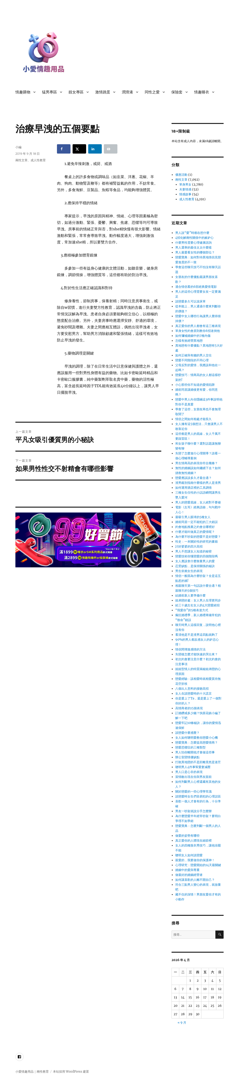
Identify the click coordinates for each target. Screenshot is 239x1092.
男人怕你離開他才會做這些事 (195, 752)
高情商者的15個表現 (189, 708)
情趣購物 (22, 92)
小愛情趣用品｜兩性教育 (32, 1072)
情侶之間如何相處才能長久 (193, 419)
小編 (18, 147)
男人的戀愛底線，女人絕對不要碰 (198, 502)
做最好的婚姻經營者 (189, 875)
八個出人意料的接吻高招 (192, 689)
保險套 (177, 92)
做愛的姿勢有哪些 (187, 836)
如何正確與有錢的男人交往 (193, 355)
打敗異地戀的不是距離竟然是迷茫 (198, 762)
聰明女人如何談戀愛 (189, 855)
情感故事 (185, 194)
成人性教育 (38, 160)
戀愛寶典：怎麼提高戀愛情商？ (196, 742)
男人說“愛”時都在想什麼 (192, 233)
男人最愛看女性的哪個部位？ (195, 252)
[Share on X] (79, 149)
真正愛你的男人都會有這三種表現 (198, 326)
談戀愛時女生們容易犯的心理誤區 (198, 796)
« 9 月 (182, 1023)
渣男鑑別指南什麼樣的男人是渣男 (198, 483)
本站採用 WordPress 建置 (71, 1072)
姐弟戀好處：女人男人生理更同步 (198, 600)
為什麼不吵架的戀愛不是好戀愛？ (198, 537)
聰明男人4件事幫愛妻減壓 (193, 767)
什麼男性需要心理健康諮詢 (193, 243)
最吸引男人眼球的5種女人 (193, 517)
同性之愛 (152, 92)
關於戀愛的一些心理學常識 (193, 792)
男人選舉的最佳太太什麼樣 (193, 247)
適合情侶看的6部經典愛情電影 (196, 287)
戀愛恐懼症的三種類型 (190, 747)
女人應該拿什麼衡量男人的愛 (195, 561)
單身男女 (185, 184)
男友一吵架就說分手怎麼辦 (193, 811)
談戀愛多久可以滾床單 (190, 301)
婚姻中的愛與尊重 (187, 870)
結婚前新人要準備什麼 (190, 595)
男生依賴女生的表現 (189, 571)
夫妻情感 (185, 189)
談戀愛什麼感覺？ (187, 733)
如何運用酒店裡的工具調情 (193, 488)
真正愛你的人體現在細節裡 (193, 841)
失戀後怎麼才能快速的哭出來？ (196, 654)
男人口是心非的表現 (189, 772)
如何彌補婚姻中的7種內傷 (193, 336)
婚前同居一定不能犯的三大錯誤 (196, 522)
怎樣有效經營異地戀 (189, 341)
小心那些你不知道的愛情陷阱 (195, 385)
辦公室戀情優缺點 (187, 757)
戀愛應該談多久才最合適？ (193, 478)
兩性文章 (21, 160)
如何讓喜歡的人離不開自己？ (195, 880)
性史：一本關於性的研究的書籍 (196, 542)
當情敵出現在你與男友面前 (193, 777)
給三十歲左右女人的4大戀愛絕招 (197, 605)
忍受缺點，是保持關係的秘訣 (195, 566)
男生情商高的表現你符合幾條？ (196, 463)
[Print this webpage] (110, 149)
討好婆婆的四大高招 (189, 546)
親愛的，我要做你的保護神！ (195, 860)
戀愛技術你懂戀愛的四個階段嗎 (196, 556)
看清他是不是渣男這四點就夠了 (196, 635)
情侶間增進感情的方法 (190, 649)
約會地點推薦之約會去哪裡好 (195, 527)
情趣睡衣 (201, 92)
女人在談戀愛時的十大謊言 (193, 693)
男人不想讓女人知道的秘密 (193, 551)
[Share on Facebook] (63, 149)
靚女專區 (76, 92)
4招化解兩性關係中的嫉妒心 (194, 238)
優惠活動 (181, 175)
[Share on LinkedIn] (95, 149)
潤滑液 (127, 92)
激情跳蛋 (102, 92)
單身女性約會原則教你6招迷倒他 (197, 331)
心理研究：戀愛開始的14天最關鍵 (198, 865)
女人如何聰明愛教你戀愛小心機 (196, 738)
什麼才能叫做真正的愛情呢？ (195, 532)
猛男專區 (49, 92)
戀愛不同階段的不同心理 (192, 360)
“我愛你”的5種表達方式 (191, 610)
